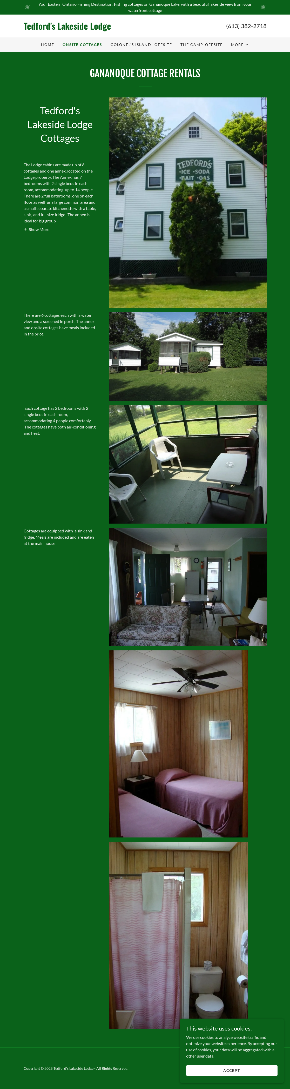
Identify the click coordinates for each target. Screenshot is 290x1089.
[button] (240, 45)
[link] (84, 27)
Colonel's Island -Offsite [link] (141, 44)
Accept (231, 1070)
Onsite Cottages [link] (82, 44)
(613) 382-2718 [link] (246, 25)
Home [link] (47, 44)
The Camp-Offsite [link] (201, 44)
